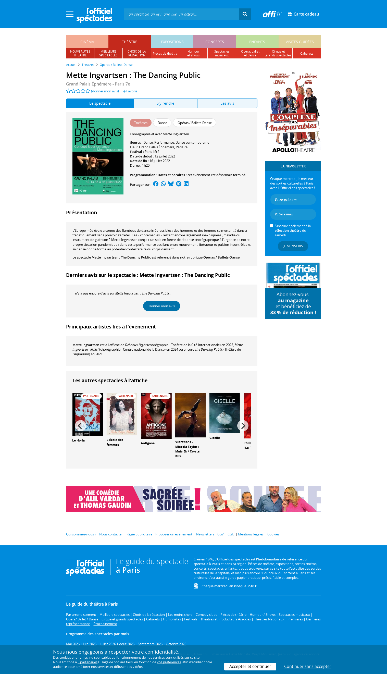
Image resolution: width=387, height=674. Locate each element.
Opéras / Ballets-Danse (221, 257)
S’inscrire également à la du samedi (293, 230)
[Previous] (80, 425)
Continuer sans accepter (307, 666)
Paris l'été (152, 151)
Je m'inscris (293, 246)
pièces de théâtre (165, 53)
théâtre (129, 41)
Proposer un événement (173, 534)
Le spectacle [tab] (99, 103)
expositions (172, 41)
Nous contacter (111, 534)
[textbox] (181, 13)
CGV (220, 534)
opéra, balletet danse (250, 53)
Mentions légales (251, 534)
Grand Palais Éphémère (156, 147)
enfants (257, 41)
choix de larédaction (137, 53)
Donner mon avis (162, 306)
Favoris (130, 91)
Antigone (148, 443)
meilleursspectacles (108, 53)
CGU (231, 534)
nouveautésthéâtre (80, 53)
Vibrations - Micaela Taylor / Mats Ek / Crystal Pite (188, 449)
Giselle (214, 438)
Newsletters (205, 534)
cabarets (306, 53)
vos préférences (169, 662)
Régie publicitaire (139, 534)
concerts (214, 41)
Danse (148, 142)
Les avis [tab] (227, 103)
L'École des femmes (115, 442)
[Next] (242, 425)
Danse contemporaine (192, 142)
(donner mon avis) (105, 91)
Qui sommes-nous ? (81, 534)
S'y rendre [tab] (165, 103)
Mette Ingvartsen (85, 344)
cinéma (87, 41)
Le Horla (78, 440)
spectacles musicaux (222, 53)
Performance (164, 142)
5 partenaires (87, 662)
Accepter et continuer (250, 666)
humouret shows (193, 53)
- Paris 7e (98, 84)
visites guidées (300, 41)
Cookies (273, 534)
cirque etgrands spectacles (278, 53)
